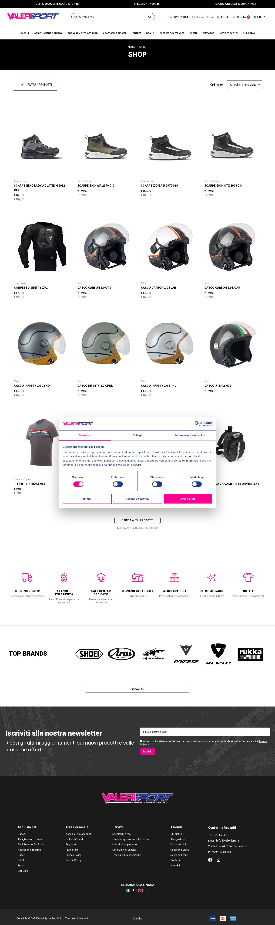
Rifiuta (87, 498)
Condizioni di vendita (124, 847)
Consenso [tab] (84, 435)
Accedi (222, 17)
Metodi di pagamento (124, 841)
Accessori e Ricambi (29, 847)
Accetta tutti (188, 498)
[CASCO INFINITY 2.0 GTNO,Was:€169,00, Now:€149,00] (42, 341)
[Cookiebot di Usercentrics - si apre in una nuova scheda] (197, 423)
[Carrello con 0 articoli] (241, 17)
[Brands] (150, 33)
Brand (21, 863)
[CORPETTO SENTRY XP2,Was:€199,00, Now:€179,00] (42, 243)
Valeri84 (175, 863)
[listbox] (244, 83)
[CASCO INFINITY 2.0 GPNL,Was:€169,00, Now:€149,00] (106, 341)
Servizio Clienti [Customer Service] (202, 17)
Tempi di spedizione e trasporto (130, 836)
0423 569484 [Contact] (178, 17)
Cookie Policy (73, 857)
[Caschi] (24, 33)
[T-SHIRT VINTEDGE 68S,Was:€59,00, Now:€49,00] (42, 439)
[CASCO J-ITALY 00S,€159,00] (232, 341)
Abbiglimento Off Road (31, 841)
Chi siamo (176, 831)
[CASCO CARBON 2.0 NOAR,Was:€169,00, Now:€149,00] (232, 243)
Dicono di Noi (178, 841)
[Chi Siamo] (249, 33)
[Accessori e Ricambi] (115, 33)
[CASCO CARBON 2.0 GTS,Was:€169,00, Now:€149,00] (106, 243)
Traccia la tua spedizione (126, 852)
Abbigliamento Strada (30, 836)
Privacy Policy (73, 852)
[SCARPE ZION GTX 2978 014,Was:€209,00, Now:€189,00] (232, 141)
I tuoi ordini (72, 847)
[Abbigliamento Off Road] (83, 33)
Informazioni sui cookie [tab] (190, 435)
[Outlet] (137, 33)
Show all (138, 689)
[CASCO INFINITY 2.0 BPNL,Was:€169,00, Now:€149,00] (169, 341)
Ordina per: (217, 83)
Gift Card (23, 868)
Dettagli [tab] (137, 435)
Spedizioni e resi (121, 831)
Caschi (22, 831)
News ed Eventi (179, 852)
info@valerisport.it (228, 838)
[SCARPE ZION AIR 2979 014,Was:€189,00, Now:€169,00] (169, 141)
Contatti (175, 857)
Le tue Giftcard (74, 836)
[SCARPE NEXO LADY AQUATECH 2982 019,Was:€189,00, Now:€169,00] (42, 141)
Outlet (21, 852)
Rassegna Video (179, 847)
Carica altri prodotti (137, 518)
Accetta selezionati (137, 498)
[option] (27, 582)
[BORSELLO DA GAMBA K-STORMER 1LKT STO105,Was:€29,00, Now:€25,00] (232, 439)
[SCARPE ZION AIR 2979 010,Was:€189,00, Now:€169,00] (106, 141)
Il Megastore (177, 836)
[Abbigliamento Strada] (48, 33)
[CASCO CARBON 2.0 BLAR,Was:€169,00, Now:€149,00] (169, 243)
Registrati (71, 841)
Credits (137, 915)
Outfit (21, 857)
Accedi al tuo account (78, 831)
